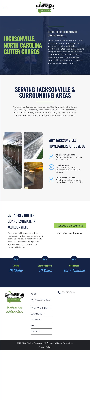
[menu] (5, 8)
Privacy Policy (45, 347)
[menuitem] (41, 294)
